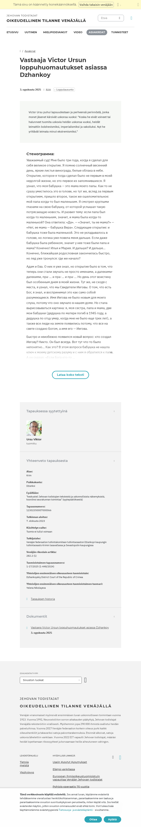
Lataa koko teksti (70, 375)
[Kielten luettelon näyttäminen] (119, 4)
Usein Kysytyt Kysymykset (70, 762)
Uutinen (31, 32)
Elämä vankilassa (64, 769)
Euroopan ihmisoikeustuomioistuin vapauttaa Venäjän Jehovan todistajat (77, 778)
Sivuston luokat (33, 680)
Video (78, 32)
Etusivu (12, 32)
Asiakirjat (97, 32)
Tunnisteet (119, 32)
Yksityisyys (27, 772)
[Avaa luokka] (85, 680)
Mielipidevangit (55, 32)
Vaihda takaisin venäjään (96, 4)
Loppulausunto (65, 89)
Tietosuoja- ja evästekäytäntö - (76, 810)
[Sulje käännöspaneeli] (138, 4)
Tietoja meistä (24, 763)
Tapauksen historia (43, 599)
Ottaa (93, 819)
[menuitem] (12, 32)
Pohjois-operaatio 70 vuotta (71, 786)
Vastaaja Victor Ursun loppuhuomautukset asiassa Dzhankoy (70, 627)
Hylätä (112, 819)
